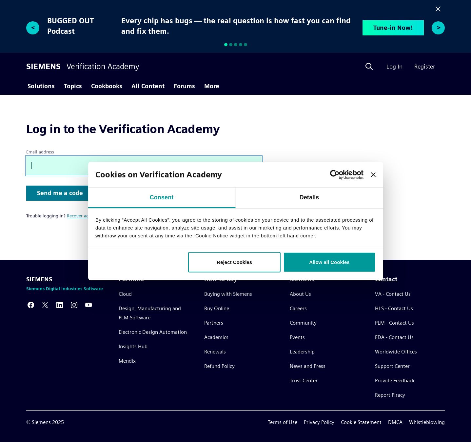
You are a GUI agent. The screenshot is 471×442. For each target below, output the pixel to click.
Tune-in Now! (393, 27)
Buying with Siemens (228, 294)
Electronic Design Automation (153, 332)
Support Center (392, 366)
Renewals (215, 352)
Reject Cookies (234, 262)
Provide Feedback (395, 380)
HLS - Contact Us (394, 308)
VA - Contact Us (393, 294)
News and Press (307, 366)
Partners (213, 323)
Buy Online (216, 308)
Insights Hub (133, 346)
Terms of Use (282, 422)
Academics (216, 337)
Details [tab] (309, 197)
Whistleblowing (427, 422)
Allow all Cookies (329, 262)
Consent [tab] (162, 197)
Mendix (127, 361)
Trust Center (304, 380)
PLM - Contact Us (394, 323)
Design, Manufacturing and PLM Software (150, 313)
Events (297, 337)
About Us (300, 294)
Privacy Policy (319, 422)
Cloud (125, 294)
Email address (40, 151)
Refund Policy (219, 366)
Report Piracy (390, 395)
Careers (298, 308)
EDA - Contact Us (394, 337)
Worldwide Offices (396, 352)
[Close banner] (373, 174)
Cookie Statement (361, 422)
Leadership (302, 352)
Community (303, 323)
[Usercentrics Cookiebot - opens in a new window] (334, 174)
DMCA (395, 422)
